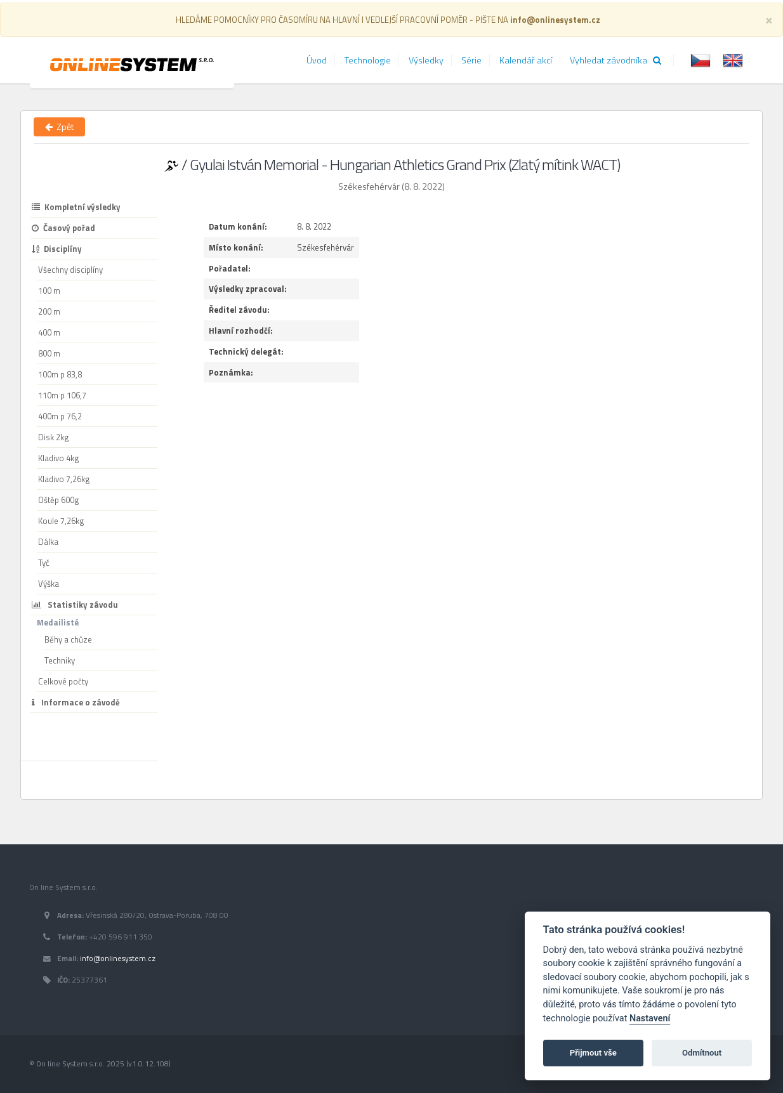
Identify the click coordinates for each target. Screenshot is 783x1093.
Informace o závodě (76, 702)
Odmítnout (701, 1052)
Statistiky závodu (75, 604)
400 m (49, 332)
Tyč (43, 562)
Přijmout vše (593, 1052)
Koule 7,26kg (61, 520)
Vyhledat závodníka (615, 60)
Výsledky (426, 60)
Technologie (368, 60)
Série (471, 60)
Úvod (316, 60)
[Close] (769, 19)
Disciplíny (57, 248)
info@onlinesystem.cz (117, 958)
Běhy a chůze (68, 639)
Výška (48, 583)
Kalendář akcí (525, 60)
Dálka (48, 541)
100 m (49, 290)
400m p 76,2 (60, 416)
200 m (49, 311)
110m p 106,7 (62, 395)
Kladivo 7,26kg (64, 479)
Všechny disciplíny (70, 269)
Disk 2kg (53, 437)
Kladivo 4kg (58, 458)
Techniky (59, 660)
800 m (49, 353)
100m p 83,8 (60, 374)
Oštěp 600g (58, 500)
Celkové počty (63, 681)
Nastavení (650, 1018)
